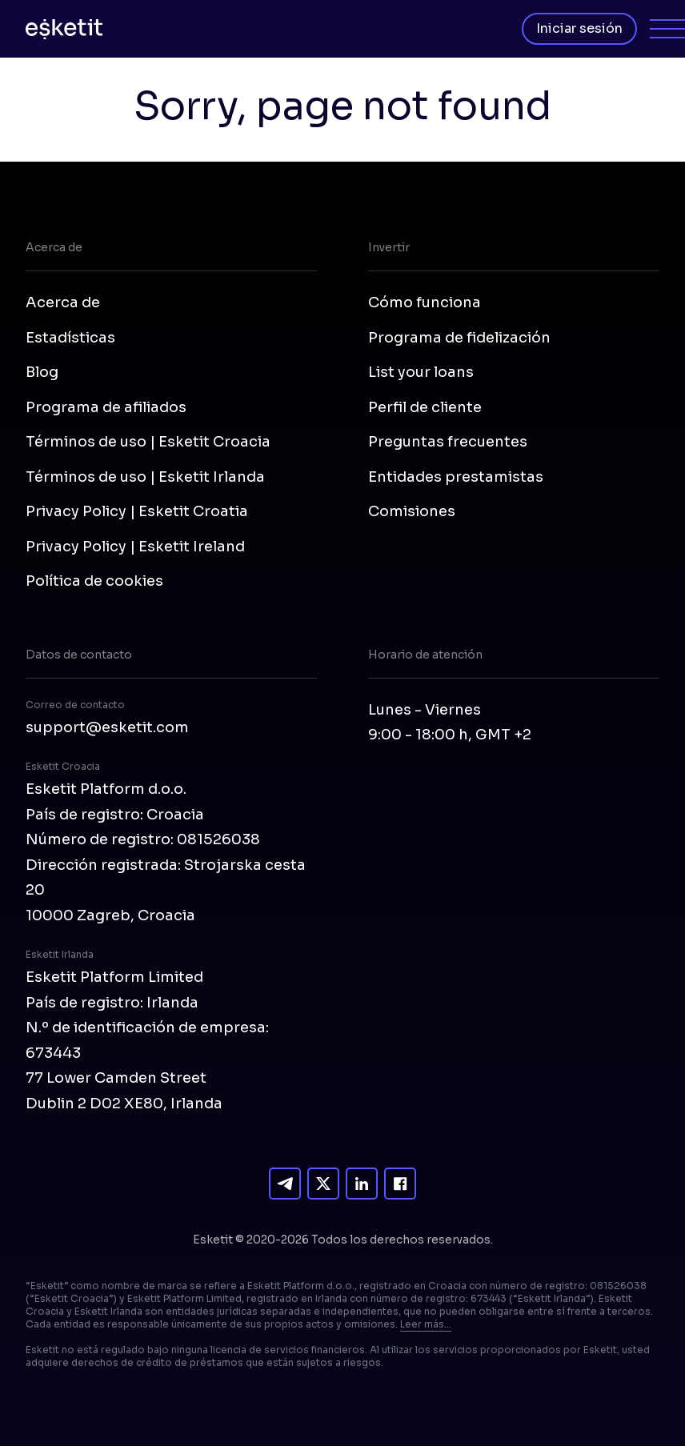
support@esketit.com (107, 727)
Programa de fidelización (459, 337)
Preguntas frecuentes (447, 442)
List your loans (421, 372)
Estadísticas (70, 337)
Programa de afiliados (106, 407)
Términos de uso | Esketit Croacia (148, 442)
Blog (42, 372)
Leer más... (425, 1324)
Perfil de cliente (425, 407)
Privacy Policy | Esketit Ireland (135, 546)
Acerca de (63, 302)
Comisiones (411, 511)
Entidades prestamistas (455, 477)
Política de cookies (94, 581)
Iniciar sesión (579, 28)
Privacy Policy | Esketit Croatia (137, 511)
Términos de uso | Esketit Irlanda (145, 477)
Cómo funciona (424, 302)
